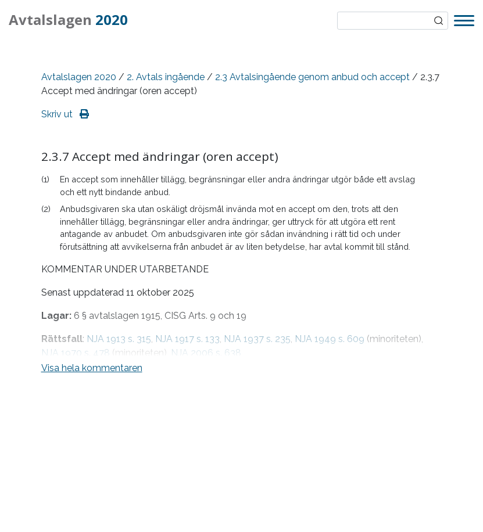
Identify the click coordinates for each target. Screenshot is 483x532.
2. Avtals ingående (166, 76)
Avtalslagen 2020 (78, 76)
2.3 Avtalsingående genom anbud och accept (312, 76)
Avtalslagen (68, 19)
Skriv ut (65, 114)
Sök (438, 21)
